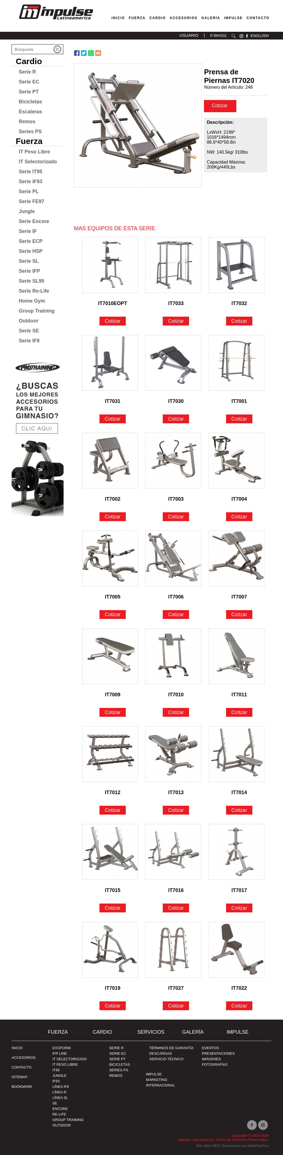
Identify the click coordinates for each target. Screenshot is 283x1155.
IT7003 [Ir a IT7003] (176, 499)
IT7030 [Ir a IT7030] (176, 401)
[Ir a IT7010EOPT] (110, 265)
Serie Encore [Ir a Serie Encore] (34, 221)
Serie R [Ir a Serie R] (27, 72)
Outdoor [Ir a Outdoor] (28, 321)
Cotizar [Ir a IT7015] (112, 908)
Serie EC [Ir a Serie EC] (29, 82)
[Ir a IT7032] (236, 265)
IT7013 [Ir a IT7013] (176, 792)
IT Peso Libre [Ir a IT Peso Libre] (34, 151)
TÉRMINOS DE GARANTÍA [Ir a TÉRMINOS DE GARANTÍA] (171, 1048)
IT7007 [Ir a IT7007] (239, 597)
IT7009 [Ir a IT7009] (112, 694)
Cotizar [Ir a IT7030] (176, 419)
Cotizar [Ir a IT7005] (112, 614)
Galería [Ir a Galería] (210, 18)
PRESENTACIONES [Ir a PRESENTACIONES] (218, 1053)
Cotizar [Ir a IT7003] (176, 516)
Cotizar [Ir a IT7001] (239, 419)
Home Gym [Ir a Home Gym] (32, 301)
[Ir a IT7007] (236, 558)
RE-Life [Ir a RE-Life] (59, 1114)
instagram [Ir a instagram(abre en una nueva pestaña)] (241, 36)
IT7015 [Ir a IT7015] (112, 890)
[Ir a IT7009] (110, 656)
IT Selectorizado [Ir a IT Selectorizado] (38, 161)
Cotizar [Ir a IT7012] (112, 810)
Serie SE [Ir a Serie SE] (29, 331)
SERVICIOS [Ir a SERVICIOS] (150, 1032)
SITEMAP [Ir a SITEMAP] (19, 1077)
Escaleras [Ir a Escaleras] (30, 111)
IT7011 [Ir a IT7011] (239, 694)
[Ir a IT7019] (110, 950)
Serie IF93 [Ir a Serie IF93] (30, 181)
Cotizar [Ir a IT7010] (176, 712)
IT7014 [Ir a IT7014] (239, 792)
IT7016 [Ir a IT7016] (176, 890)
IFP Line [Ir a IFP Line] (60, 1053)
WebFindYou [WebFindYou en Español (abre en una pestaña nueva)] (258, 1146)
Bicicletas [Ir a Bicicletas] (30, 101)
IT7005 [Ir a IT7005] (112, 597)
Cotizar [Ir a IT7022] (239, 1006)
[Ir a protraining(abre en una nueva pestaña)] (38, 436)
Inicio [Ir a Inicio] (17, 1048)
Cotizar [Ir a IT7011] (239, 712)
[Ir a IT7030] (173, 363)
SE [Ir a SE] (55, 1103)
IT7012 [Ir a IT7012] (112, 792)
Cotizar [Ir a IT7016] (176, 908)
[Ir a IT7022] (236, 950)
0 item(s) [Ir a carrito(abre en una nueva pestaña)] (218, 35)
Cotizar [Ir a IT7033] (176, 321)
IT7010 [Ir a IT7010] (176, 694)
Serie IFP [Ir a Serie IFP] (29, 271)
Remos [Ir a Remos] (27, 121)
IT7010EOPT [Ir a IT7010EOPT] (112, 303)
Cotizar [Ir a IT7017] (239, 908)
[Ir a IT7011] (236, 656)
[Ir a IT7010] (173, 656)
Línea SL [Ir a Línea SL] (60, 1098)
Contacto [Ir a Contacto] (258, 18)
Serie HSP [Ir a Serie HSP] (31, 251)
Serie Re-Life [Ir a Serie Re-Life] (34, 291)
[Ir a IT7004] (236, 461)
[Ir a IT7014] (236, 754)
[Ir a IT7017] (236, 852)
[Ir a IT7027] (173, 950)
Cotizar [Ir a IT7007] (239, 614)
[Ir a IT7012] (110, 754)
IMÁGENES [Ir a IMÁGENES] (211, 1059)
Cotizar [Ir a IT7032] (239, 321)
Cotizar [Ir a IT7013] (176, 810)
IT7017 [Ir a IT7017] (239, 890)
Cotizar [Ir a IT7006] (176, 614)
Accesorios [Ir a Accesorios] (184, 18)
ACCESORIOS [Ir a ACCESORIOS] (24, 1058)
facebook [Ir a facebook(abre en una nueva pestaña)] (247, 36)
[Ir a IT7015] (110, 852)
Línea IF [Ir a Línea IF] (60, 1092)
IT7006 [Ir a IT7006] (176, 597)
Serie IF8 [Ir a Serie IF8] (29, 340)
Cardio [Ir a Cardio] (29, 61)
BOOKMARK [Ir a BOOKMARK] (22, 1087)
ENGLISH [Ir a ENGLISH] (259, 35)
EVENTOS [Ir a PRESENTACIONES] (210, 1048)
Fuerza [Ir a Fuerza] (137, 18)
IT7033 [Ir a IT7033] (176, 303)
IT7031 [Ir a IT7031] (112, 401)
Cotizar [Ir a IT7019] (112, 1006)
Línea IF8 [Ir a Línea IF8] (61, 1087)
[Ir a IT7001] (236, 363)
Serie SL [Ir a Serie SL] (29, 261)
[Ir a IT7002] (110, 461)
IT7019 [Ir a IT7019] (112, 988)
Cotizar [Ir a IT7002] (112, 516)
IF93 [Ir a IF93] (56, 1081)
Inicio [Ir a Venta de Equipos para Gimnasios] (118, 18)
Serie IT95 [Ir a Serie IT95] (30, 171)
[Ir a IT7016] (173, 852)
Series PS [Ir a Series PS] (30, 131)
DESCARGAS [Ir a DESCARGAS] (160, 1053)
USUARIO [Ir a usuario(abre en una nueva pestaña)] (188, 35)
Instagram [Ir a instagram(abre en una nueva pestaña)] (263, 1125)
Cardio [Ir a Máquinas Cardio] (158, 18)
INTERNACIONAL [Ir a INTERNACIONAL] (160, 1085)
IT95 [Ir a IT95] (56, 1070)
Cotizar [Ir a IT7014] (239, 810)
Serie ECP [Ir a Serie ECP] (31, 241)
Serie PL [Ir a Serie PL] (29, 191)
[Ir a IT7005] (110, 558)
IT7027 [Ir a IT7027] (176, 988)
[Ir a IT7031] (110, 363)
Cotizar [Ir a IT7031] (112, 419)
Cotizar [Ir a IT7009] (112, 712)
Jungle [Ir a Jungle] (27, 211)
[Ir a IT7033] (173, 265)
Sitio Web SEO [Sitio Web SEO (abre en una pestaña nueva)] (208, 1146)
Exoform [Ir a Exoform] (62, 1048)
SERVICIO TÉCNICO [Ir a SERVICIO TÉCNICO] (166, 1059)
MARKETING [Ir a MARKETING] (156, 1080)
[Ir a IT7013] (173, 754)
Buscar (233, 36)
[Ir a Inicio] (56, 20)
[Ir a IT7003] (173, 461)
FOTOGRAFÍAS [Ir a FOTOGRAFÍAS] (214, 1064)
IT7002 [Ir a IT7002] (112, 499)
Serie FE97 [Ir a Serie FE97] (31, 201)
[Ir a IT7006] (173, 558)
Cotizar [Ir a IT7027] (176, 1006)
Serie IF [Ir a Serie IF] (28, 231)
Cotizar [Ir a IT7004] (239, 516)
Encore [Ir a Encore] (60, 1109)
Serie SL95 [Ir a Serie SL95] (31, 281)
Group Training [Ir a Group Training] (36, 311)
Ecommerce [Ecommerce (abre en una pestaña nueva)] (231, 1146)
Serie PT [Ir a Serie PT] (29, 92)
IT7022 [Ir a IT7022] (239, 988)
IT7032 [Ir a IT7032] (239, 303)
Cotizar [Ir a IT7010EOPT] (112, 321)
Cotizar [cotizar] (220, 105)
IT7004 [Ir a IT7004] (239, 499)
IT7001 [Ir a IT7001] (239, 401)
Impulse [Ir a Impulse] (233, 18)
